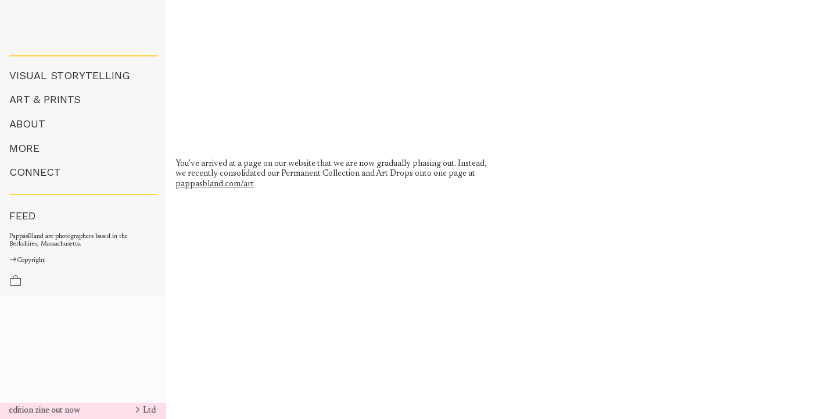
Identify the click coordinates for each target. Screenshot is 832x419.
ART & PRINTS (45, 99)
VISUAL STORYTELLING (69, 75)
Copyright (27, 260)
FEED (22, 216)
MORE (24, 148)
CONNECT (35, 172)
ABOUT (27, 124)
